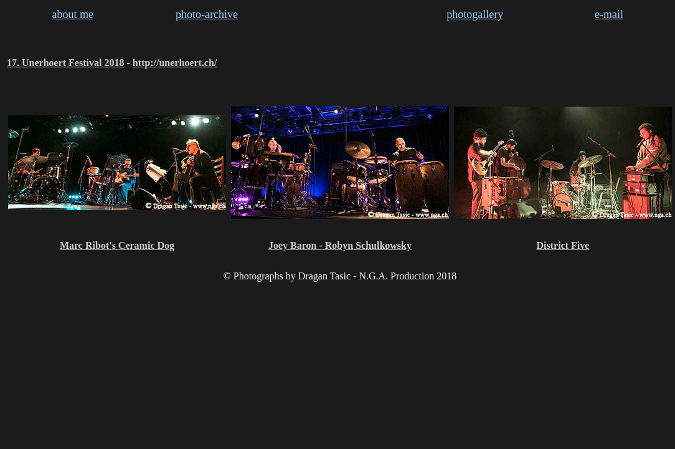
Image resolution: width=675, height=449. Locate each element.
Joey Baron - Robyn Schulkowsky (340, 245)
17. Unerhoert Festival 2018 (65, 62)
